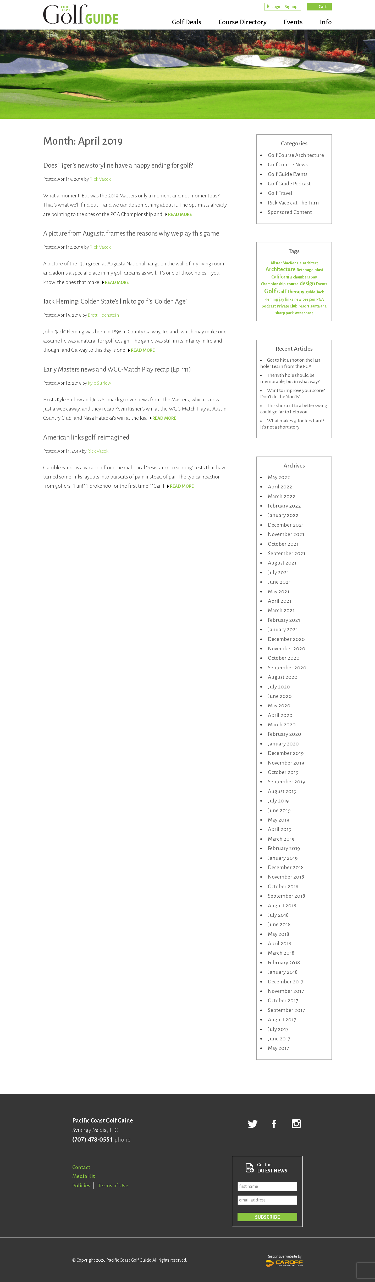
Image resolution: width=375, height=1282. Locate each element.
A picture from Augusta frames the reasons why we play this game (131, 233)
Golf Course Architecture (296, 155)
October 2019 (283, 772)
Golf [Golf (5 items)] (270, 291)
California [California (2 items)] (281, 277)
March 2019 (281, 839)
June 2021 (279, 582)
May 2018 (278, 934)
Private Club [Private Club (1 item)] (287, 306)
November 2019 (286, 763)
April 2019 (279, 829)
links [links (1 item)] (289, 299)
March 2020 (282, 724)
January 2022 (283, 515)
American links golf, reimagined (86, 437)
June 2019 (279, 810)
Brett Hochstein (103, 315)
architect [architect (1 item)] (310, 263)
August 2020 (282, 677)
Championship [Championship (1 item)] (273, 284)
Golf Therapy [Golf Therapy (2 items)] (290, 291)
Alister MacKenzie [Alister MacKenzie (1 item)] (286, 263)
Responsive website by (284, 1260)
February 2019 (284, 848)
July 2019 (278, 801)
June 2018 (279, 924)
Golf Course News (288, 164)
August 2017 (282, 1019)
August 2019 (282, 791)
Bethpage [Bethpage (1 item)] (305, 270)
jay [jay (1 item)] (281, 299)
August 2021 (282, 563)
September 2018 (286, 896)
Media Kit (83, 1176)
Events (293, 22)
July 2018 (278, 915)
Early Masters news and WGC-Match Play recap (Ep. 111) (117, 369)
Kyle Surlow (99, 383)
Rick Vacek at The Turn (293, 203)
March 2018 (281, 953)
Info (326, 22)
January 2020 (283, 744)
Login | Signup (284, 6)
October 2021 (283, 544)
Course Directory (243, 22)
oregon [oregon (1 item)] (308, 299)
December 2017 (285, 981)
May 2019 (278, 820)
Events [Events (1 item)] (321, 284)
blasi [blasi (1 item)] (319, 270)
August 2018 (282, 905)
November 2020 (286, 648)
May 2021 (278, 591)
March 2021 (281, 610)
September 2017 (286, 1010)
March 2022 (281, 496)
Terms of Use (113, 1185)
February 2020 (284, 734)
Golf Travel (280, 193)
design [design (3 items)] (307, 284)
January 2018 (282, 972)
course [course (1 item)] (293, 284)
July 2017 (278, 1029)
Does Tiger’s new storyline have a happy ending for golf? (118, 165)
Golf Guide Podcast (289, 183)
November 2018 (286, 877)
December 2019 (286, 753)
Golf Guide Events (287, 174)
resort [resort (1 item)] (304, 306)
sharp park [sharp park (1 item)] (284, 313)
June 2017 (279, 1038)
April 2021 (279, 601)
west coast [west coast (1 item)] (304, 313)
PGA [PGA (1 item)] (320, 299)
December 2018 (286, 867)
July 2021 (278, 572)
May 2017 (278, 1048)
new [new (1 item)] (297, 299)
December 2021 (286, 525)
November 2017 (286, 991)
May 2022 (279, 477)
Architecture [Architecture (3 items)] (281, 269)
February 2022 (284, 506)
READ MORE (180, 214)
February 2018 (284, 962)
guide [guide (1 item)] (310, 292)
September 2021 (286, 553)
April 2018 (279, 943)
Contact (81, 1167)
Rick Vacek (100, 179)
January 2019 (283, 858)
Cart (323, 6)
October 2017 (283, 1000)
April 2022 (280, 486)
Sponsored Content (290, 212)
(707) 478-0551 (92, 1140)
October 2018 (283, 886)
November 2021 (286, 534)
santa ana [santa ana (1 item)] (318, 306)
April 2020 (280, 715)
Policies (81, 1185)
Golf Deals (186, 22)
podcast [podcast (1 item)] (269, 306)
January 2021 (283, 629)
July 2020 (279, 687)
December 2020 (286, 639)
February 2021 (284, 620)
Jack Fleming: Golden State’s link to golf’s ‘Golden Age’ (115, 301)
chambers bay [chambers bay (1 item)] (305, 277)
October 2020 (284, 658)
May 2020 (279, 705)
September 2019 (286, 781)
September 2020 (287, 667)
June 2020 (280, 696)
